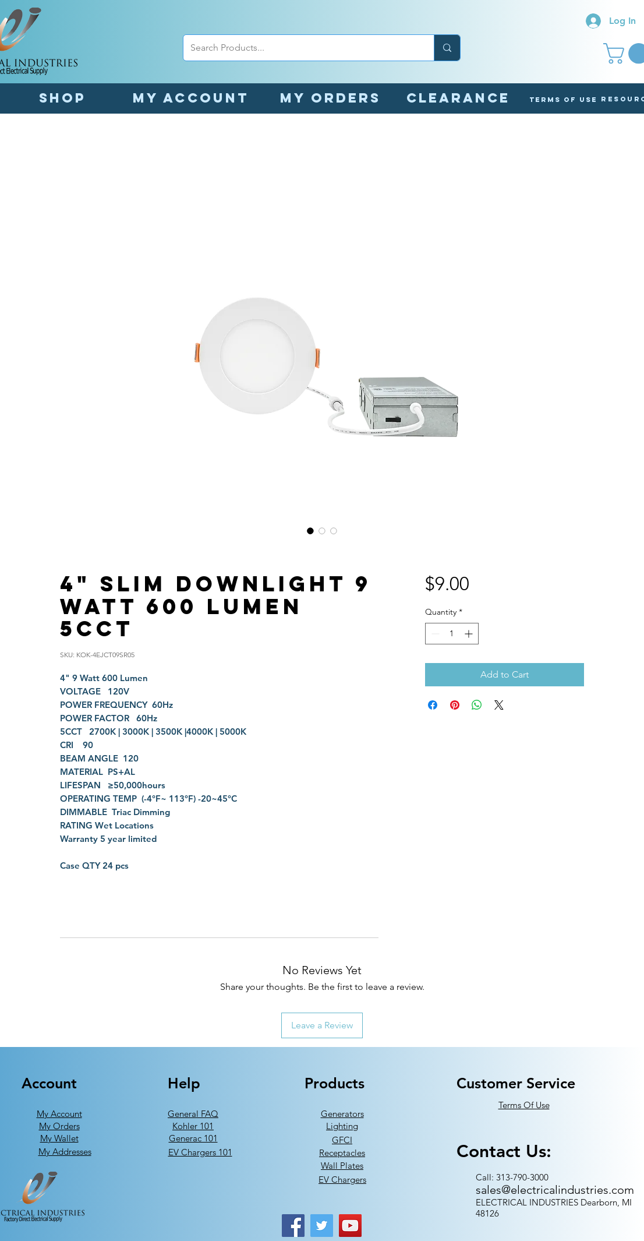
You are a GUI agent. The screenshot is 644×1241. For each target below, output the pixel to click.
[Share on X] (499, 705)
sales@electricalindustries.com (555, 1190)
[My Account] (190, 97)
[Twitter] (321, 1225)
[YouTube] (350, 1225)
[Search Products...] (299, 48)
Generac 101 (193, 1138)
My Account (59, 1113)
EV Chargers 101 (200, 1152)
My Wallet (59, 1138)
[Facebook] (293, 1225)
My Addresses (64, 1151)
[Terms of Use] (563, 99)
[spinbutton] (451, 633)
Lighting (342, 1125)
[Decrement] (434, 633)
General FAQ (193, 1113)
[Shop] (62, 97)
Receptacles (342, 1152)
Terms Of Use (524, 1104)
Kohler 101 (193, 1125)
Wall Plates (342, 1165)
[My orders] (330, 97)
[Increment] (469, 633)
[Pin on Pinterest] (455, 705)
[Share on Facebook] (433, 705)
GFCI (342, 1139)
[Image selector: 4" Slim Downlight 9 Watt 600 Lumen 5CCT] (310, 531)
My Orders (59, 1125)
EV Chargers (342, 1179)
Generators (342, 1113)
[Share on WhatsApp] (477, 705)
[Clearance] (458, 97)
